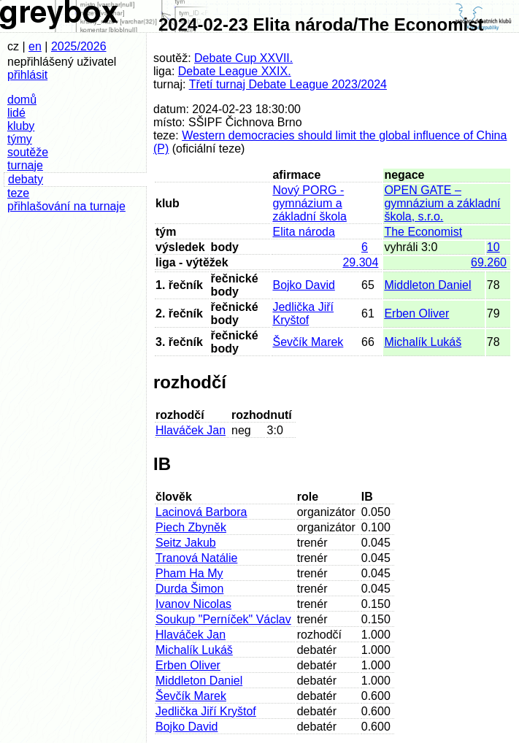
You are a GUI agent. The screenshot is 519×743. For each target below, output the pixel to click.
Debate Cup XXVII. (243, 58)
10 (493, 247)
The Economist (423, 232)
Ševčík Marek (307, 342)
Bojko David (303, 285)
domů (21, 99)
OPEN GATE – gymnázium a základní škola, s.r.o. (442, 203)
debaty (25, 179)
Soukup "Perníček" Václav (223, 619)
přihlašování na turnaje (66, 206)
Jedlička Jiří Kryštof (303, 313)
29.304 (360, 262)
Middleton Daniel (427, 285)
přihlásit (27, 75)
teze (18, 193)
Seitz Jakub (185, 542)
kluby (20, 126)
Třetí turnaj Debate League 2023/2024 (288, 84)
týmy (19, 139)
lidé (16, 113)
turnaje (25, 165)
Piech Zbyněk (190, 527)
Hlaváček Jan (190, 430)
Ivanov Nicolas (193, 604)
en (35, 46)
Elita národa (303, 232)
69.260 (489, 262)
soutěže (27, 152)
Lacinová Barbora (201, 512)
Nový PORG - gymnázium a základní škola (309, 203)
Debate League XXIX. (234, 71)
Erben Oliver (416, 313)
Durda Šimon (189, 588)
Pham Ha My (189, 573)
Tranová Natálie (196, 558)
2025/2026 (79, 46)
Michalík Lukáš (422, 342)
